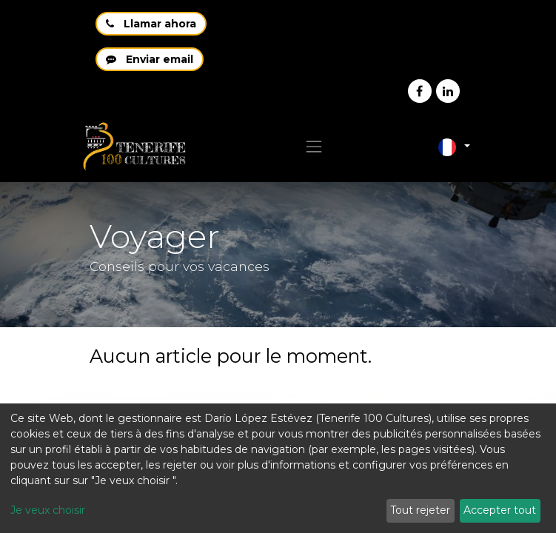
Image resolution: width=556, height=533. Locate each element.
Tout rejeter (420, 510)
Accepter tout (499, 510)
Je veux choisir (47, 510)
